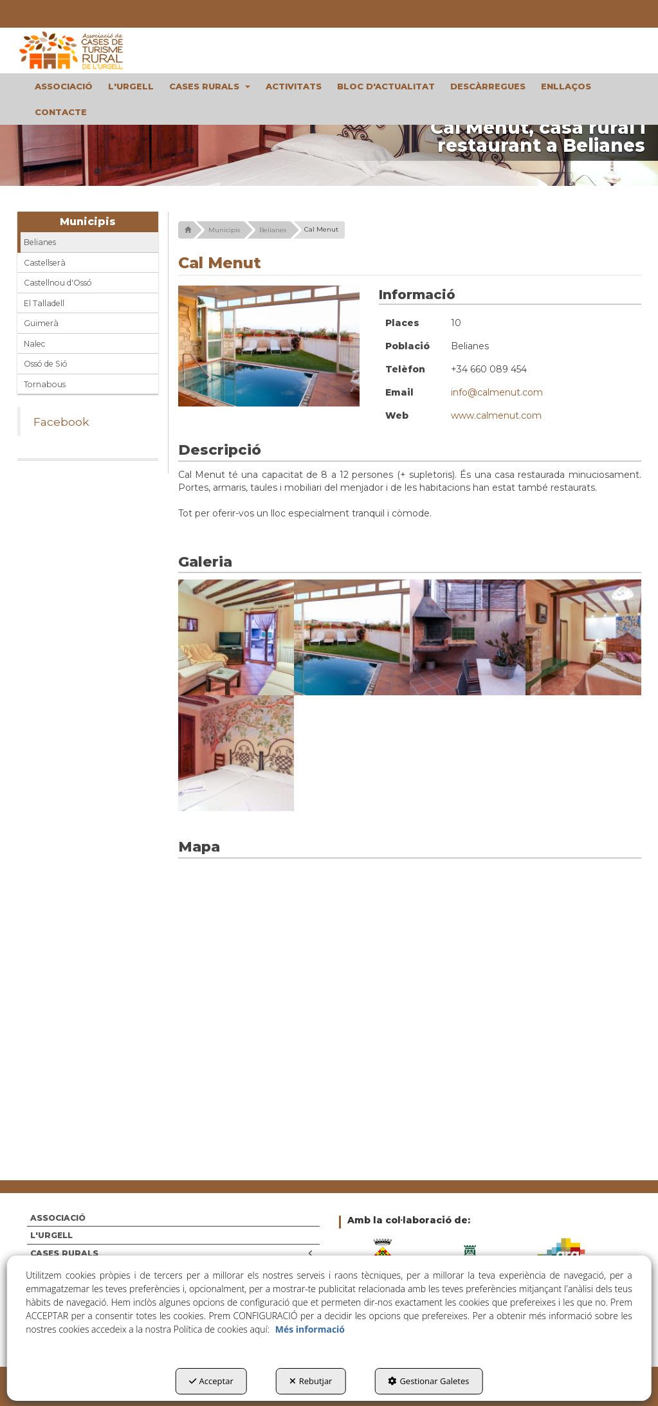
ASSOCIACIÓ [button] (58, 1218)
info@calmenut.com (497, 392)
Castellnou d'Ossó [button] (58, 283)
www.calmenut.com (496, 415)
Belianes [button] (40, 242)
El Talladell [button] (44, 303)
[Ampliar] (236, 637)
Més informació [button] (310, 1329)
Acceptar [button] (211, 1381)
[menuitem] (63, 86)
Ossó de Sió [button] (46, 364)
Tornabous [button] (45, 384)
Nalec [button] (34, 344)
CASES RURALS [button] (171, 1253)
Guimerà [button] (41, 323)
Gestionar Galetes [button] (428, 1381)
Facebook (61, 421)
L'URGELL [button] (51, 1235)
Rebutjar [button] (311, 1381)
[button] (88, 50)
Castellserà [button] (45, 263)
